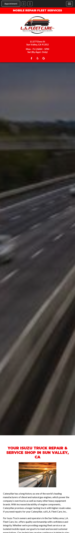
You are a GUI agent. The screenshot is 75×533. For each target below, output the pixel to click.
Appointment (10, 3)
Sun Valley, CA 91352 (37, 44)
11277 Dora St (37, 41)
